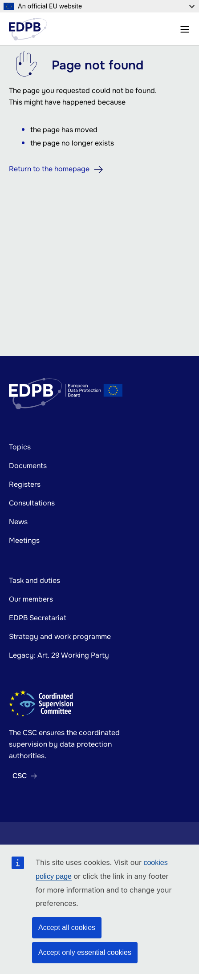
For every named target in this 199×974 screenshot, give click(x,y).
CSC (19, 776)
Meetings (24, 540)
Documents (28, 465)
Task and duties (34, 580)
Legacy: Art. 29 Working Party (59, 655)
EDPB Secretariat (37, 617)
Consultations (32, 503)
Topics (20, 447)
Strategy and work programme (60, 636)
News (18, 521)
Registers (25, 484)
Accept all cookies (66, 927)
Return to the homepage (49, 169)
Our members (31, 599)
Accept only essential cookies (84, 952)
